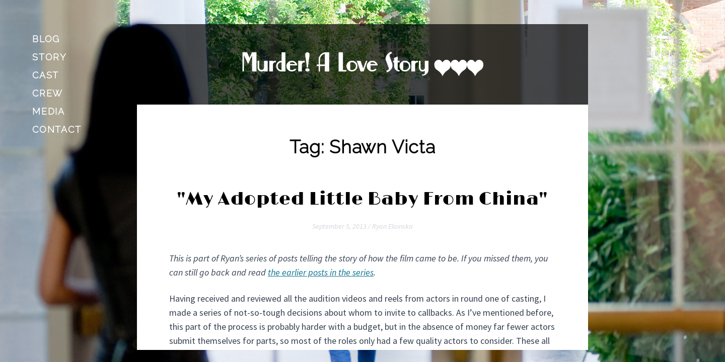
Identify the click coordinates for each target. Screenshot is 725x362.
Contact (57, 129)
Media (48, 111)
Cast (45, 75)
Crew (47, 93)
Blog (46, 39)
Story (49, 57)
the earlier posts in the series (321, 272)
